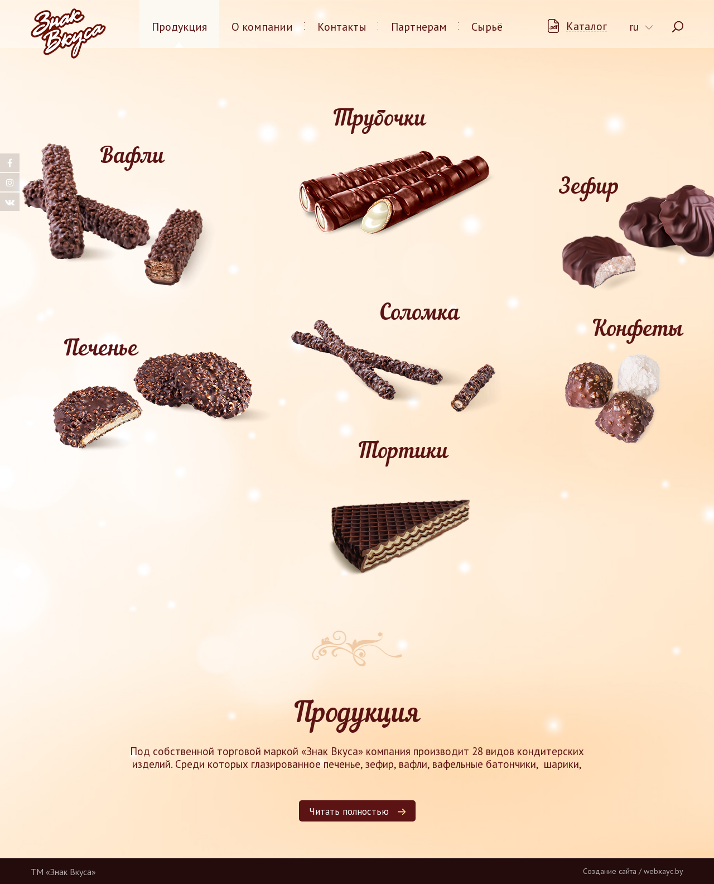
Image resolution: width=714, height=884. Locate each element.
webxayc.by (663, 871)
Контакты (341, 27)
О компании (262, 27)
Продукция (179, 27)
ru (634, 27)
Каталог (586, 26)
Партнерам (419, 27)
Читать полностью (349, 811)
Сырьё (487, 27)
